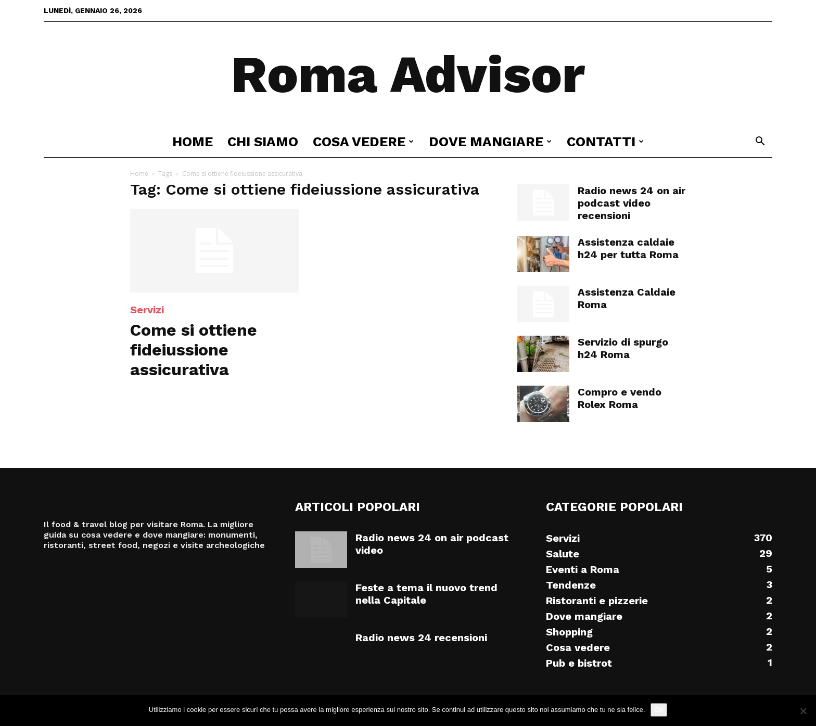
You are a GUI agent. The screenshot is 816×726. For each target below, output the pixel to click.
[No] (803, 711)
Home (192, 141)
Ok (659, 710)
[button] (759, 142)
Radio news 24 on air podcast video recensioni (631, 203)
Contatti (605, 141)
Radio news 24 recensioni (421, 637)
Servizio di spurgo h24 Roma (623, 348)
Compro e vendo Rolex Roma (619, 398)
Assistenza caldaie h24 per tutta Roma (628, 248)
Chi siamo (262, 141)
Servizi (147, 309)
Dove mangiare (490, 141)
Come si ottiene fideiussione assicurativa (193, 349)
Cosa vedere (363, 141)
